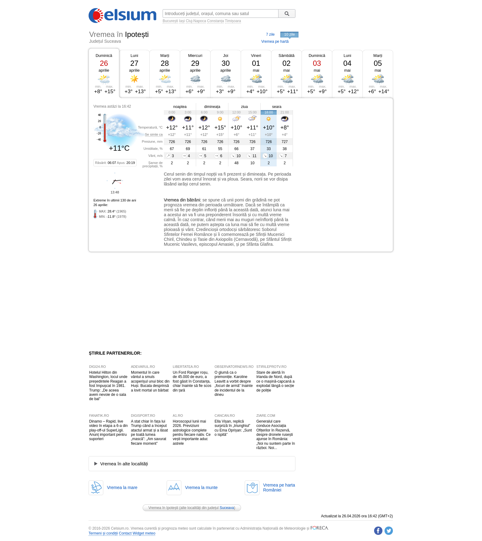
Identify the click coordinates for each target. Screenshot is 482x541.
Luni (134, 55)
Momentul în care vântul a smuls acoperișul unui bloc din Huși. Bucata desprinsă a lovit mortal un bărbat (150, 381)
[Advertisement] (343, 143)
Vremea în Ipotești (163, 508)
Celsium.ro (119, 528)
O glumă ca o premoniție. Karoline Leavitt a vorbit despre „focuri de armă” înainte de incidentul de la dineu (234, 383)
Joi (225, 55)
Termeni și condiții (103, 533)
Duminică (104, 55)
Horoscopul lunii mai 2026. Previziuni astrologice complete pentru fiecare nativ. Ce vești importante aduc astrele (192, 432)
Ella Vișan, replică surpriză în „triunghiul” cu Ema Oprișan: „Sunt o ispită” (233, 428)
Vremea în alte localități (124, 463)
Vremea (171, 199)
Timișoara (233, 21)
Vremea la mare (122, 487)
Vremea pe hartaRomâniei (279, 487)
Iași (182, 21)
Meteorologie (295, 528)
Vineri (256, 55)
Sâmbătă (286, 55)
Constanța (215, 21)
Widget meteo (143, 533)
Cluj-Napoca (196, 21)
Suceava (226, 508)
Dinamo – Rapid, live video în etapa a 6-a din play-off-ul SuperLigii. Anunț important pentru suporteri (108, 430)
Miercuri (195, 55)
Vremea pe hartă (275, 41)
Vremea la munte (201, 487)
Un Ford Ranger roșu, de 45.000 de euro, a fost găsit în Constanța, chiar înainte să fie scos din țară (192, 381)
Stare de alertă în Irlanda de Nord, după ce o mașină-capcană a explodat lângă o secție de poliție (275, 381)
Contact (125, 533)
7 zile (270, 34)
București (170, 21)
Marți (164, 55)
